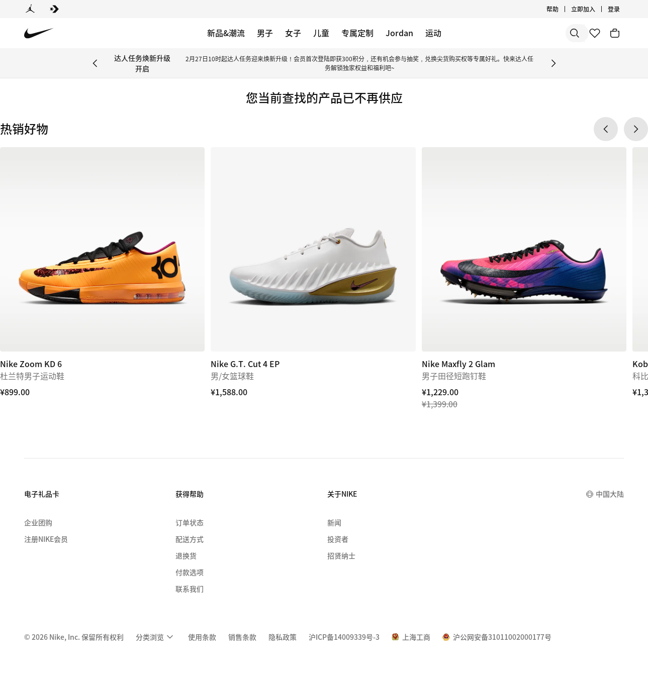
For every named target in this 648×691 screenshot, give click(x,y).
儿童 (321, 33)
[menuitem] (156, 637)
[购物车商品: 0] (615, 33)
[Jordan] (30, 9)
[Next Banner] (553, 63)
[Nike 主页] (39, 33)
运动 (433, 33)
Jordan (399, 33)
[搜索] (502, 33)
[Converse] (54, 9)
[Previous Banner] (95, 63)
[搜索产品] (542, 33)
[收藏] (595, 33)
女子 (293, 33)
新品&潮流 (226, 33)
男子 (265, 33)
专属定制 (357, 33)
